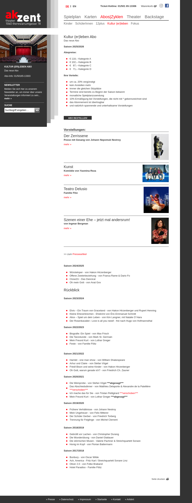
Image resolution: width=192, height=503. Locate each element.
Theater (134, 16)
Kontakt (116, 499)
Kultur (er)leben (117, 23)
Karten (91, 16)
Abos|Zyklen (111, 16)
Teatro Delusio (75, 189)
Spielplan (72, 16)
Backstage (154, 16)
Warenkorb (147, 6)
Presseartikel (80, 254)
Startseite (101, 499)
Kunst (68, 167)
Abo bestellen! (77, 118)
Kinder (68, 23)
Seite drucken (158, 479)
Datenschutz (66, 499)
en (74, 6)
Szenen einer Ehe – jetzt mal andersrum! (97, 220)
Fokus (135, 23)
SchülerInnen (84, 23)
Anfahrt (129, 499)
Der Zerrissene (76, 136)
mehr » (67, 144)
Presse (50, 499)
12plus (100, 23)
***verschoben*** (79, 389)
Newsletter (12, 85)
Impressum (84, 499)
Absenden (37, 110)
